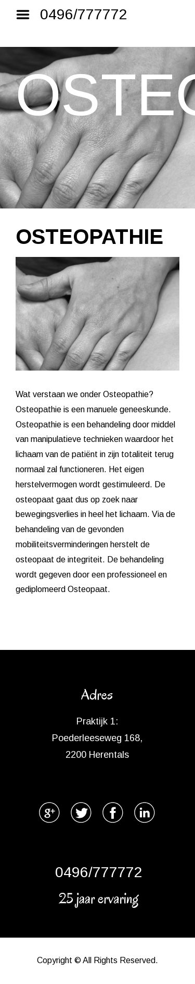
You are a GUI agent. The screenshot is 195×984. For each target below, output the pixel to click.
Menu (26, 14)
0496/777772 (83, 14)
